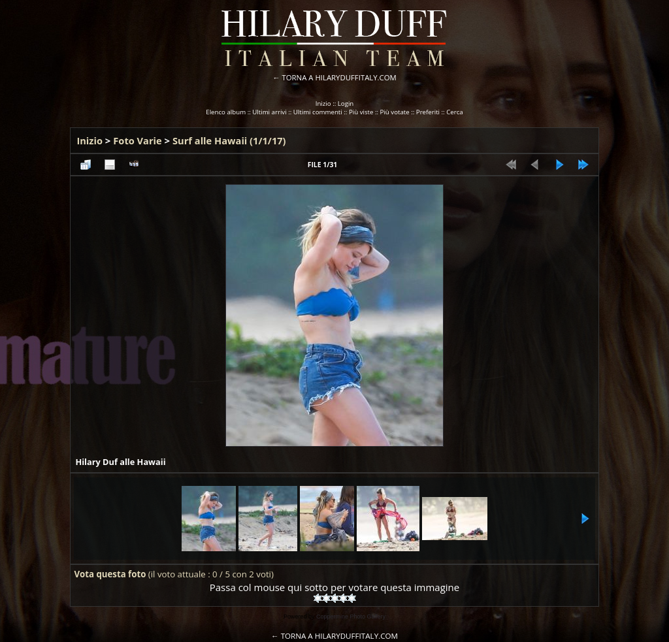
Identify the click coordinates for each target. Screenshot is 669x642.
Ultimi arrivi (269, 112)
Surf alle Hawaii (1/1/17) (229, 140)
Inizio (323, 103)
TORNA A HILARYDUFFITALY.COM (339, 77)
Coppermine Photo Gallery (350, 616)
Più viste (361, 112)
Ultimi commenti (317, 112)
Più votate (395, 112)
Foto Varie (137, 140)
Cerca (454, 112)
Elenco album (226, 112)
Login (346, 103)
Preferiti (428, 112)
